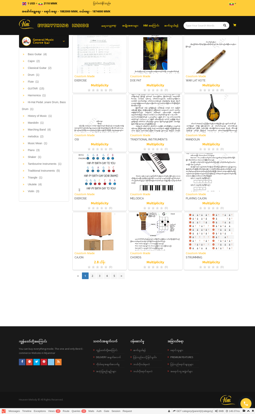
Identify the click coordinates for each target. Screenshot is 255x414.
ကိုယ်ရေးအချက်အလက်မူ (107, 364)
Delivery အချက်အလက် (108, 357)
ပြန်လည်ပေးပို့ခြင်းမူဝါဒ (145, 357)
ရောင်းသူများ (176, 350)
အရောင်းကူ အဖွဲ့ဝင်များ (181, 371)
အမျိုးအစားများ (130, 25)
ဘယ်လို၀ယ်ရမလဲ (141, 364)
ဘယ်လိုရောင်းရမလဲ (142, 371)
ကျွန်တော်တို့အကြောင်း (107, 350)
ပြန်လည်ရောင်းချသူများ (181, 364)
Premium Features (181, 357)
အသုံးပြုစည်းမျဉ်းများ (106, 371)
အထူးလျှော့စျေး (108, 25)
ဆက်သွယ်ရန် (171, 25)
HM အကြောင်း (151, 25)
